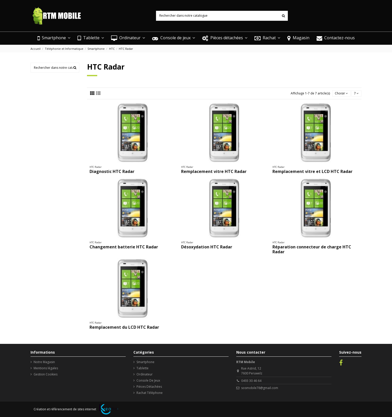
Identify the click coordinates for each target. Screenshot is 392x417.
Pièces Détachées (149, 386)
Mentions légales (46, 368)
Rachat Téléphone (149, 393)
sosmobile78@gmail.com (259, 388)
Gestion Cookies (45, 374)
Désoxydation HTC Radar (206, 247)
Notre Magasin (44, 362)
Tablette (142, 368)
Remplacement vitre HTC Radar (214, 171)
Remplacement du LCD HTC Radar (124, 327)
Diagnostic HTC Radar (112, 171)
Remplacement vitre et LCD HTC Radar (312, 171)
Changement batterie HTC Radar (124, 247)
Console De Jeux (148, 380)
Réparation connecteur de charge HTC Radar (311, 249)
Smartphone (145, 362)
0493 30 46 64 (251, 381)
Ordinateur (144, 374)
